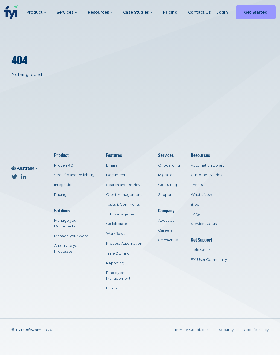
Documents (116, 175)
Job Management (122, 214)
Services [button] (67, 12)
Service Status (204, 223)
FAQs (195, 214)
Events (197, 184)
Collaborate (116, 223)
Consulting (167, 184)
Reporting (115, 263)
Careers (165, 230)
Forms (111, 288)
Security (226, 329)
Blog (195, 204)
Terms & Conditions (191, 329)
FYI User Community (209, 259)
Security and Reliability (74, 175)
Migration (166, 175)
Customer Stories (206, 175)
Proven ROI (64, 165)
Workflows (115, 233)
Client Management (124, 194)
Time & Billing (118, 253)
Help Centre (202, 249)
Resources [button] (100, 12)
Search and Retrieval (124, 184)
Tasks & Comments (123, 204)
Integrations (64, 184)
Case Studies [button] (137, 12)
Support (165, 194)
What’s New (201, 194)
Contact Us (199, 12)
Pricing (170, 12)
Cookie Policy (256, 329)
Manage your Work (71, 236)
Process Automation (124, 243)
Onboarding (169, 165)
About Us (166, 220)
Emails (111, 165)
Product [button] (36, 12)
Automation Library (207, 165)
